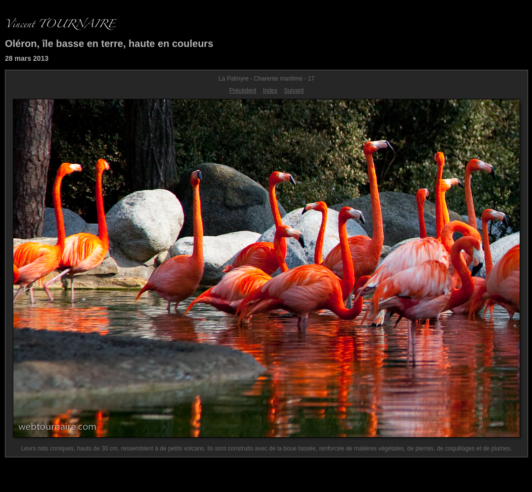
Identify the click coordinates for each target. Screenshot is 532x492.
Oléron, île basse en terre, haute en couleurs (109, 43)
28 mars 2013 (26, 58)
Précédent (243, 90)
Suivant (294, 90)
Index (270, 90)
